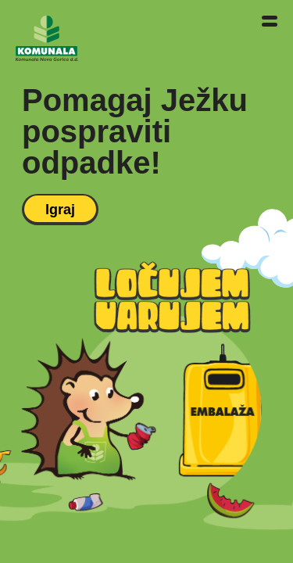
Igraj (60, 209)
